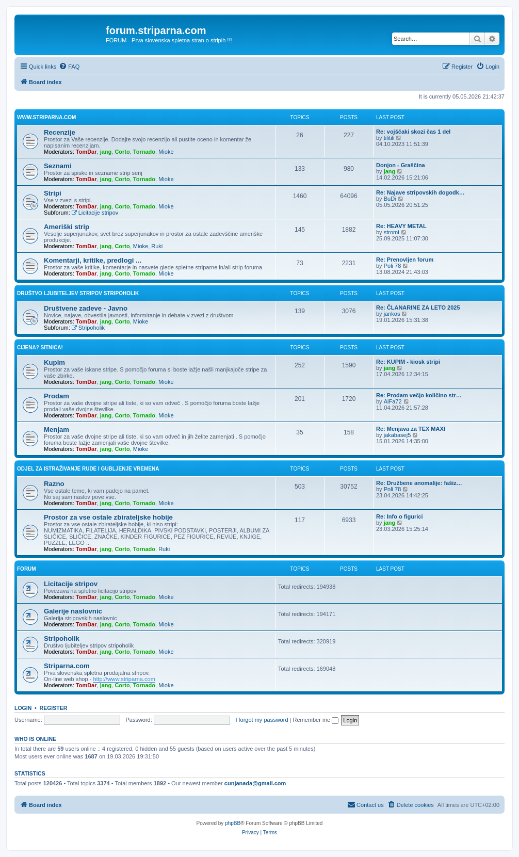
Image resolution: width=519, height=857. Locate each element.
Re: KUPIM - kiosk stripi (408, 362)
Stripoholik (88, 328)
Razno (54, 484)
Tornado (144, 152)
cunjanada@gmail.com (255, 783)
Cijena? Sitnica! (40, 347)
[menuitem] (69, 66)
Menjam (56, 429)
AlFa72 (393, 401)
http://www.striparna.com (124, 679)
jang (106, 152)
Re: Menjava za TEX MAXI (410, 429)
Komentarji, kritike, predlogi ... (92, 260)
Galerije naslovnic (73, 611)
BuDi (390, 199)
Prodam (56, 396)
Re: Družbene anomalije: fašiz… (419, 483)
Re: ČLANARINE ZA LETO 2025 (418, 307)
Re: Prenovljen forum (404, 259)
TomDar (86, 152)
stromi (391, 232)
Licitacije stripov (95, 212)
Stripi (52, 193)
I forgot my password (261, 720)
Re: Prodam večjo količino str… (419, 395)
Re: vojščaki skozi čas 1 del (413, 131)
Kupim (54, 362)
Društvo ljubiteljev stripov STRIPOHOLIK (78, 293)
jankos (392, 314)
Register (54, 708)
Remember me (315, 720)
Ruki (157, 246)
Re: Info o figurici (399, 516)
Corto (122, 152)
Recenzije (59, 132)
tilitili (389, 138)
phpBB (232, 823)
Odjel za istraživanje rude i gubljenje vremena (88, 469)
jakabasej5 (397, 435)
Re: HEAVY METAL (401, 226)
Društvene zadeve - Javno (85, 308)
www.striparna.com (46, 117)
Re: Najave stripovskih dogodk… (420, 192)
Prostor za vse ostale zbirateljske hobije (108, 517)
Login (22, 708)
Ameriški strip (66, 227)
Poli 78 (392, 266)
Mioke (165, 152)
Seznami (58, 166)
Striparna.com (67, 666)
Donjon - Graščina (400, 165)
